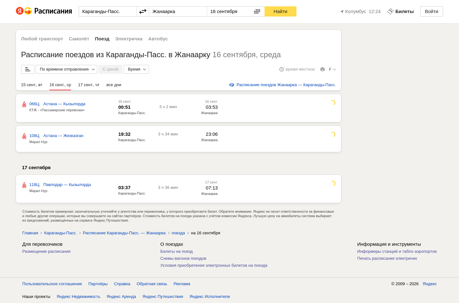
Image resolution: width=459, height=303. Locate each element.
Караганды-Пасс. (132, 113)
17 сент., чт (88, 84)
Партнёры (97, 283)
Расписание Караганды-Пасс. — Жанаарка (124, 233)
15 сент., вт (31, 84)
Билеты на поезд (176, 251)
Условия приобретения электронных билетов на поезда (213, 265)
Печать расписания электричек (387, 258)
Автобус (158, 38)
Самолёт (79, 38)
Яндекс (430, 283)
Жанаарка (209, 113)
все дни (113, 84)
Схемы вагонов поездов (183, 258)
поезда (178, 233)
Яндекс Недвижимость (78, 296)
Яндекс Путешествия (162, 296)
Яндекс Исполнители (210, 296)
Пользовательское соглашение (52, 283)
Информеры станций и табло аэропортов (397, 251)
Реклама (182, 283)
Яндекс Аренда (121, 296)
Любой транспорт (42, 38)
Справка (122, 283)
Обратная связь (152, 283)
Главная (30, 233)
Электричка (128, 38)
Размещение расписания (46, 251)
